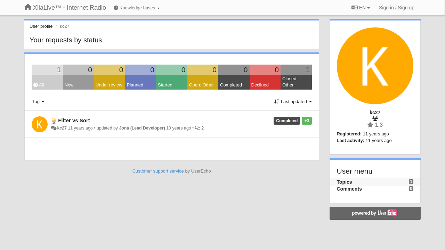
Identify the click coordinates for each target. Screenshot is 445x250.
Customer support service (158, 171)
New (69, 85)
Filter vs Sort (74, 120)
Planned (135, 85)
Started (165, 85)
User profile (41, 26)
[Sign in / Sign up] (396, 8)
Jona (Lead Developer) (142, 128)
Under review (109, 85)
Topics (344, 182)
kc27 (61, 128)
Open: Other (201, 85)
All (38, 85)
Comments (349, 189)
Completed (231, 85)
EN (360, 7)
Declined (260, 85)
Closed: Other (290, 82)
